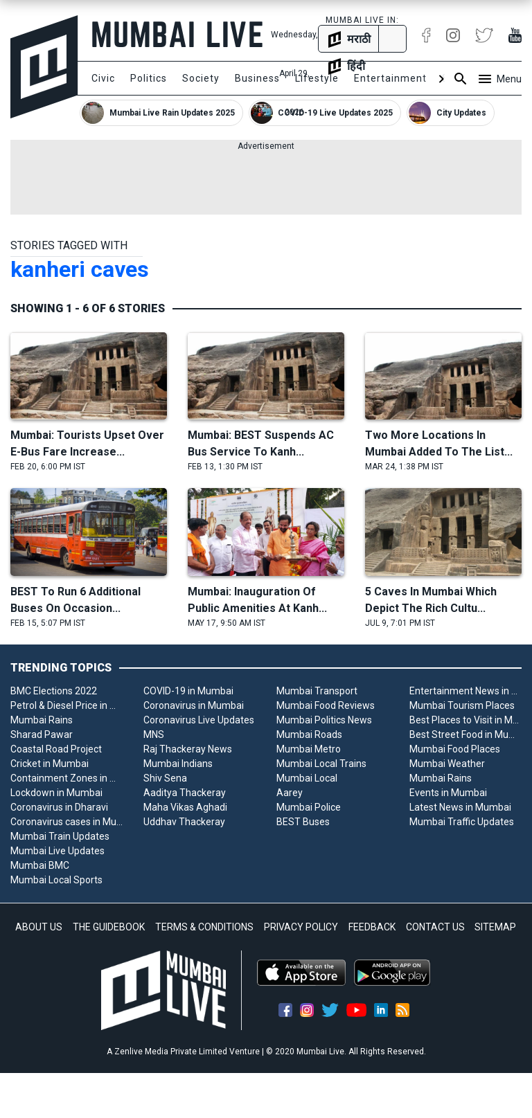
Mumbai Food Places (454, 749)
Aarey (289, 792)
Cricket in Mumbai (49, 763)
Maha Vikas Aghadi (185, 807)
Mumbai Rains (41, 719)
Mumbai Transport (316, 690)
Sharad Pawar (41, 734)
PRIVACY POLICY (301, 926)
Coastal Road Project (56, 749)
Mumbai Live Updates (57, 850)
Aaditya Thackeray (184, 792)
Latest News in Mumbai (460, 807)
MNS (153, 734)
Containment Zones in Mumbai (66, 778)
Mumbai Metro (308, 749)
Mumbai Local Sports (56, 879)
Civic (103, 78)
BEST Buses (303, 821)
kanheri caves (79, 269)
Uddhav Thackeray (184, 821)
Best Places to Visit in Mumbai (465, 719)
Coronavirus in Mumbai (193, 705)
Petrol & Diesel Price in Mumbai (66, 705)
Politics (148, 78)
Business (257, 78)
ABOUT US (38, 926)
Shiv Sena (165, 778)
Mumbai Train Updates (59, 836)
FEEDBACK (372, 926)
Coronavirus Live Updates (198, 719)
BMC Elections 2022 (53, 690)
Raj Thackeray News (187, 749)
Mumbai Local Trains (321, 763)
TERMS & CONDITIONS (204, 926)
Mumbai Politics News (324, 719)
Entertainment (390, 78)
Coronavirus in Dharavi (59, 807)
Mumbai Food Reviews (325, 705)
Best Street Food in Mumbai (465, 734)
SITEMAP (495, 926)
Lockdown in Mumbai (56, 792)
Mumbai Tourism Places (462, 705)
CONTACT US (435, 926)
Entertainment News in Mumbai (465, 690)
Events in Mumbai (448, 792)
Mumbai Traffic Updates (461, 821)
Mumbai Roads (309, 734)
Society (201, 78)
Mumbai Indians (178, 763)
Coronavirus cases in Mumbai (66, 821)
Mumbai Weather (447, 763)
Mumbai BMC (39, 865)
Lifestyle (317, 78)
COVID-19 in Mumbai (188, 690)
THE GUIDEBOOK (109, 926)
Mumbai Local (306, 778)
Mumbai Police (308, 807)
